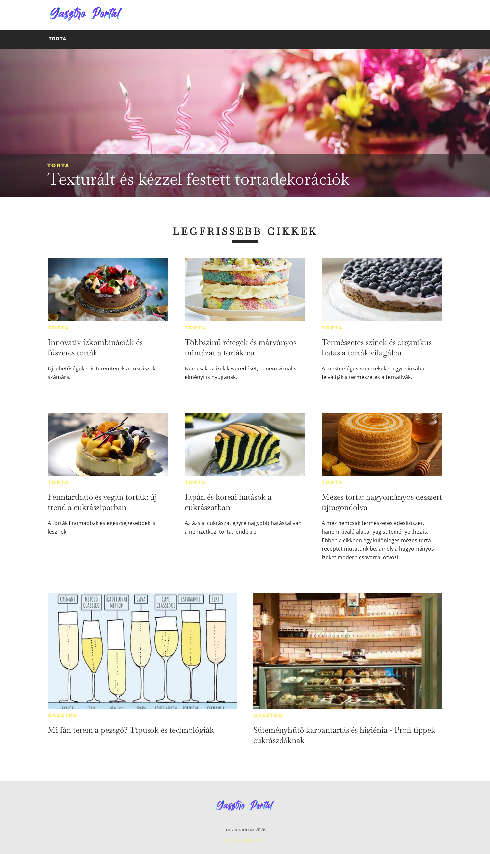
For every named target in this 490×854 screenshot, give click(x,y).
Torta (58, 165)
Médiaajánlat (245, 840)
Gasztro (63, 715)
